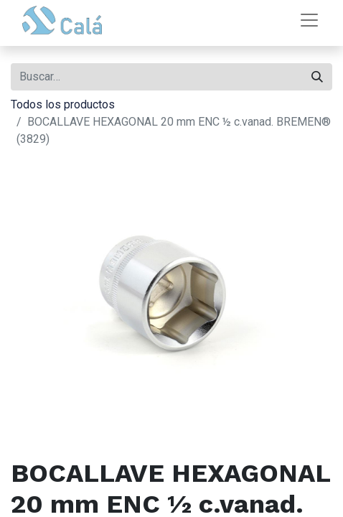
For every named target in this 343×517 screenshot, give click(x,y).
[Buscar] (317, 76)
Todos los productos (63, 104)
